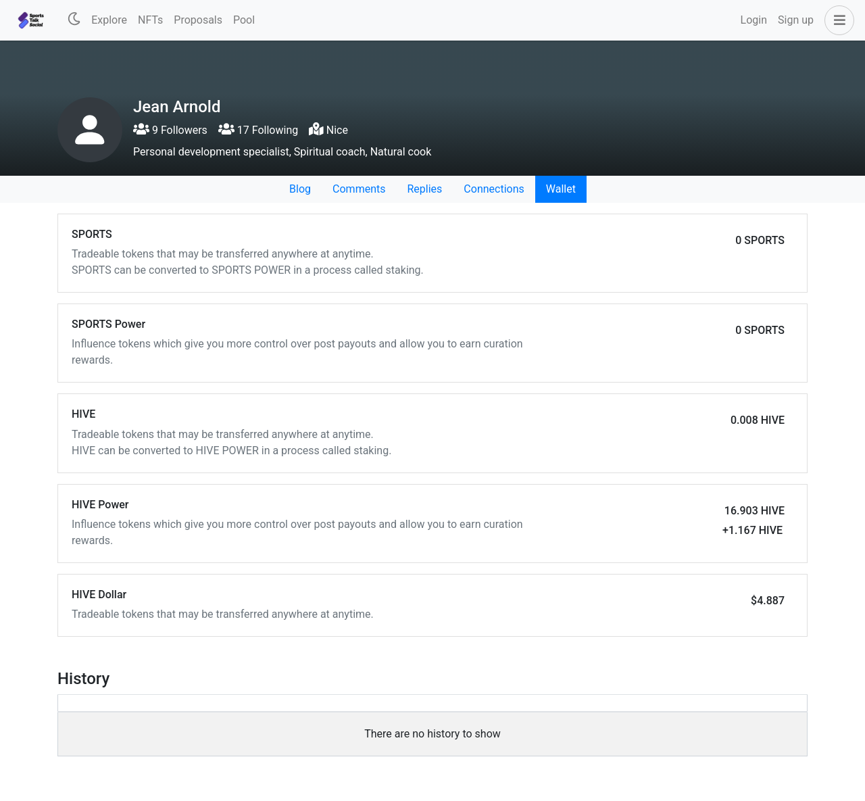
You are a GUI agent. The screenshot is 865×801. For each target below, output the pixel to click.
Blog (300, 189)
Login (754, 20)
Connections (494, 189)
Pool (244, 20)
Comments (358, 189)
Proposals (198, 20)
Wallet (561, 189)
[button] (836, 20)
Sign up (796, 20)
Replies (424, 189)
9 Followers (170, 130)
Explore (109, 20)
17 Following (258, 130)
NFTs (150, 20)
